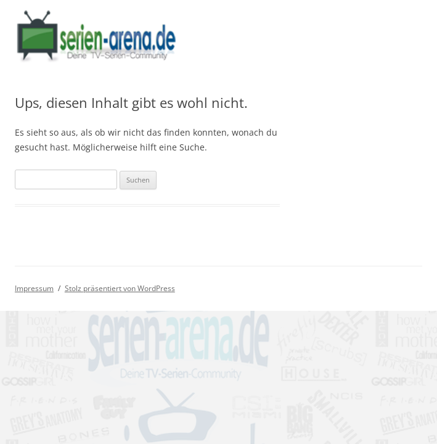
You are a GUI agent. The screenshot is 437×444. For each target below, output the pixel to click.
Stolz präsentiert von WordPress (120, 288)
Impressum (34, 288)
